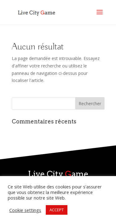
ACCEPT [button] (56, 210)
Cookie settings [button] (25, 210)
